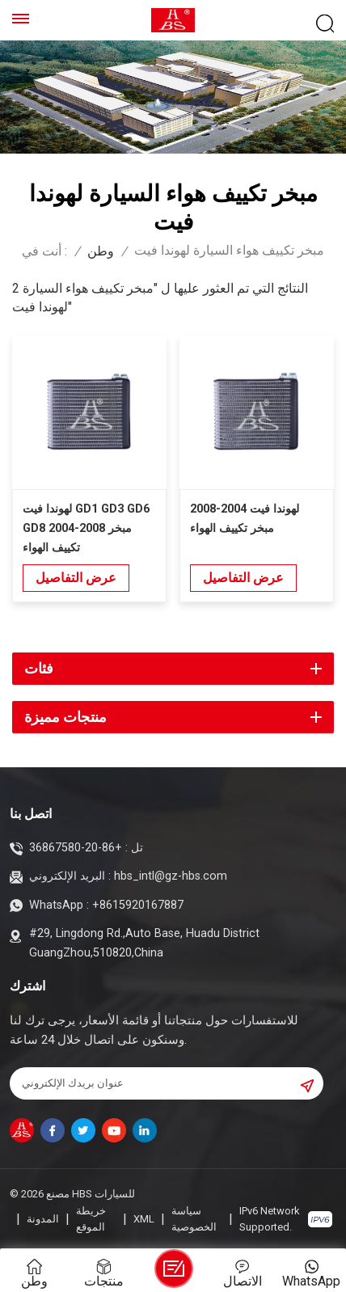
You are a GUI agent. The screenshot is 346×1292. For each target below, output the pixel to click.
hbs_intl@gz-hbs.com (170, 876)
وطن (100, 251)
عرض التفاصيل (76, 577)
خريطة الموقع (91, 1219)
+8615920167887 (138, 905)
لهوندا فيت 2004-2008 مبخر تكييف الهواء (244, 518)
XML (143, 1219)
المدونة (43, 1219)
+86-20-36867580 (75, 848)
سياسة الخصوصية (194, 1219)
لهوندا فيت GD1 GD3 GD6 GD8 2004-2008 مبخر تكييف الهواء (86, 528)
